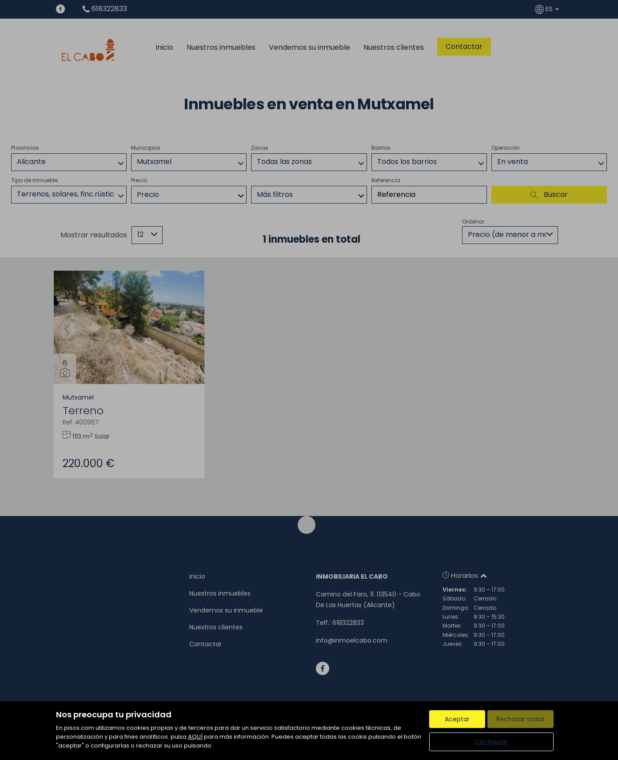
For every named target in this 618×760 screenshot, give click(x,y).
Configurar (491, 741)
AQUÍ (195, 736)
